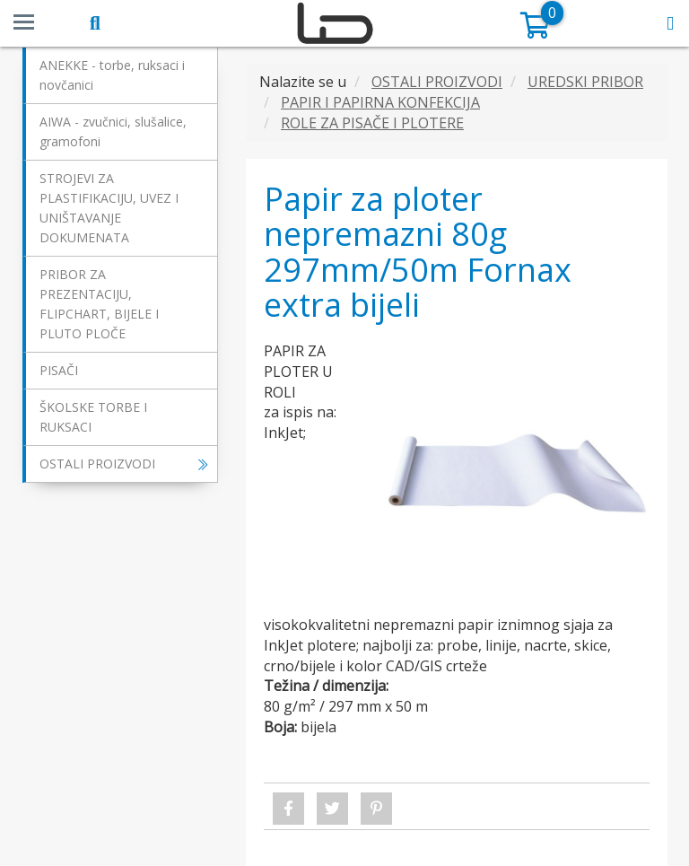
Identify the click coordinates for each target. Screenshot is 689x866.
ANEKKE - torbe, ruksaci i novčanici (112, 75)
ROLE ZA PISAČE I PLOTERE (372, 123)
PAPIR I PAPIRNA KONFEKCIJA (380, 102)
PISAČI (58, 370)
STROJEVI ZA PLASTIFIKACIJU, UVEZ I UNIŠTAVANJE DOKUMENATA (109, 208)
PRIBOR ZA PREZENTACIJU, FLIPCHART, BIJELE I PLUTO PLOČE (99, 304)
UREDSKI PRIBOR (585, 82)
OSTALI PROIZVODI (123, 463)
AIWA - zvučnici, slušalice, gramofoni (113, 131)
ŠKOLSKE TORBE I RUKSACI (93, 416)
